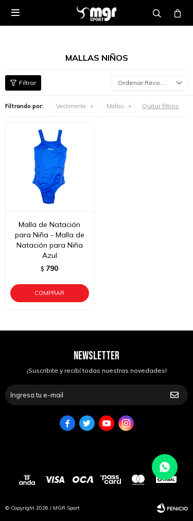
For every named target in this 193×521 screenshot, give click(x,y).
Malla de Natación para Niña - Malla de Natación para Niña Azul (49, 240)
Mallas (115, 106)
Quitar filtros (160, 106)
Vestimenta (71, 106)
